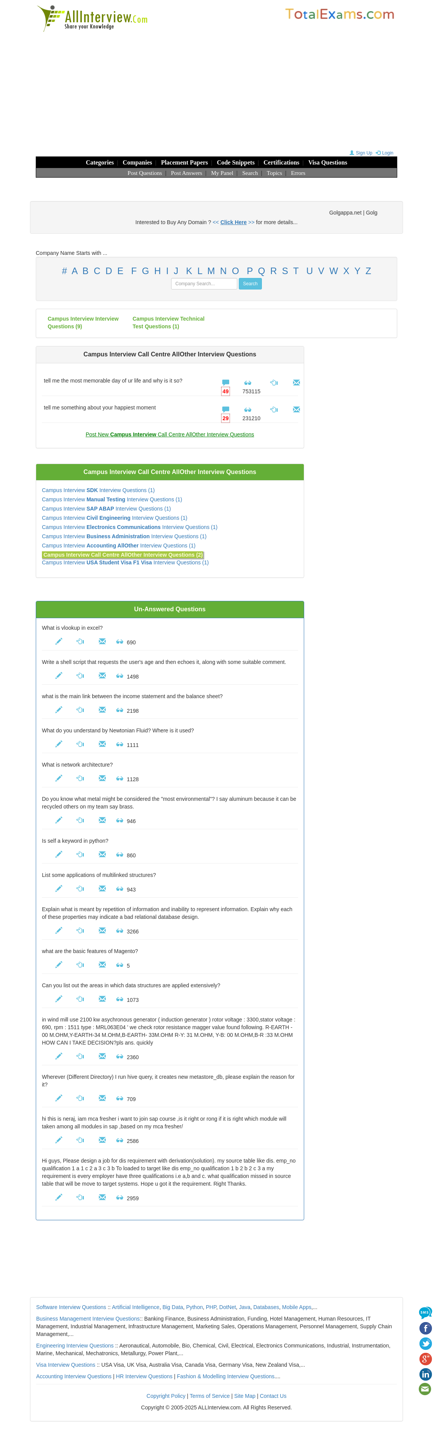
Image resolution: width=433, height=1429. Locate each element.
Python (194, 1307)
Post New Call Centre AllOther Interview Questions (170, 434)
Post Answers (186, 173)
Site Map (244, 1396)
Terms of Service (210, 1396)
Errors (298, 173)
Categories (100, 162)
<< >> (234, 222)
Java (244, 1307)
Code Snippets (236, 162)
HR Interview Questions (144, 1376)
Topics (274, 173)
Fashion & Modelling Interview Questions (226, 1376)
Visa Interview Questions (65, 1365)
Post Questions (145, 173)
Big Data (172, 1307)
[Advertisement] (216, 90)
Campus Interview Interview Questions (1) (98, 490)
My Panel (222, 173)
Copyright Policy (166, 1396)
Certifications (281, 162)
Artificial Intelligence (136, 1307)
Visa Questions (327, 162)
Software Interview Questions (71, 1307)
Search (250, 173)
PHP (211, 1307)
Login (383, 153)
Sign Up (360, 153)
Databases (266, 1307)
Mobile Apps (296, 1307)
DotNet (227, 1307)
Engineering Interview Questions (75, 1345)
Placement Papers (184, 162)
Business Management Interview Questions (88, 1319)
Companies (137, 162)
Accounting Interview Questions (74, 1376)
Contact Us (273, 1396)
